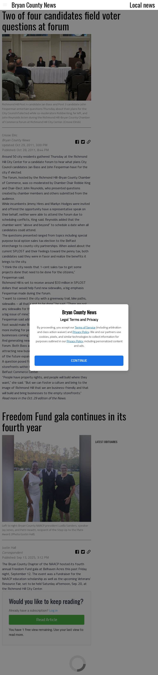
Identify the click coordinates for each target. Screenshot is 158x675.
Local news (142, 4)
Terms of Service (85, 327)
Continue (79, 360)
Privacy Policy (81, 332)
